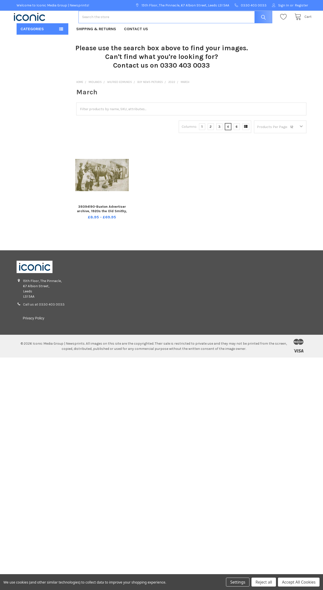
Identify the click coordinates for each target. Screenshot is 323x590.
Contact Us (136, 44)
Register (301, 5)
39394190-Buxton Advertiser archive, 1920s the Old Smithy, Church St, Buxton (102, 226)
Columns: (189, 142)
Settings (237, 582)
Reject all (263, 582)
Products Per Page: (272, 143)
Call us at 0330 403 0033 (44, 320)
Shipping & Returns (96, 44)
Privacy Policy (33, 334)
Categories (32, 44)
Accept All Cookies (299, 582)
